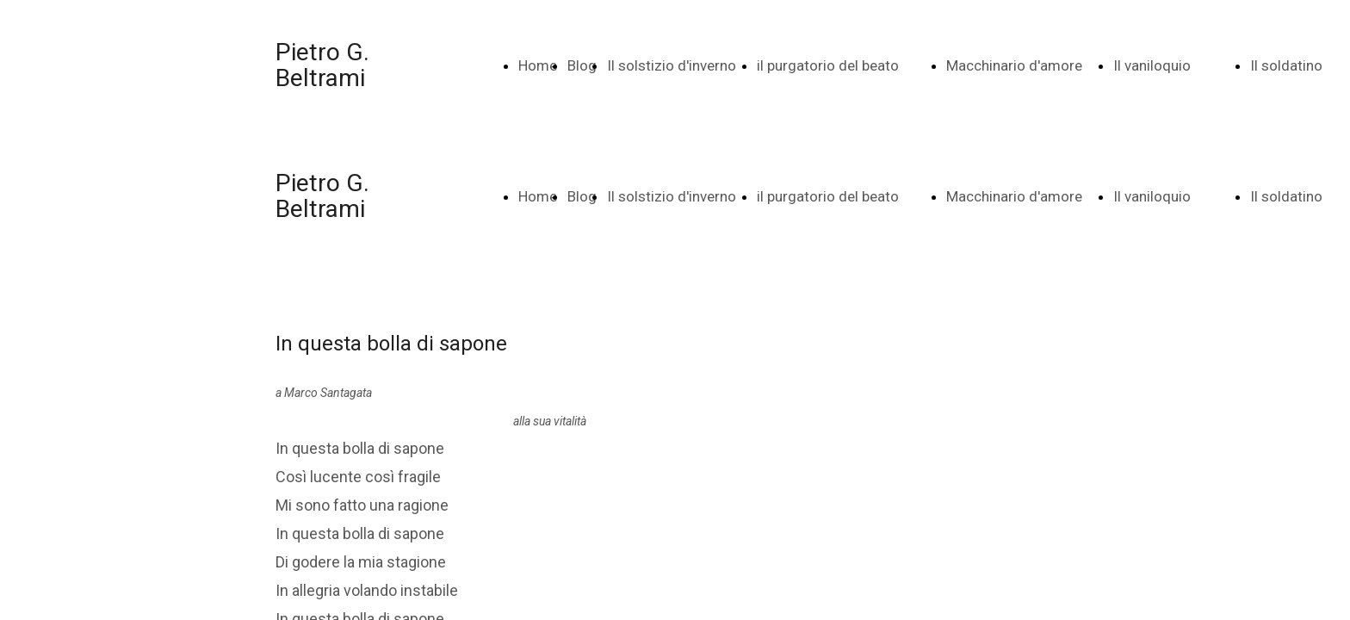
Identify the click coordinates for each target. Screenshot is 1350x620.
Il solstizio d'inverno (671, 65)
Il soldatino (1286, 65)
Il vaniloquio (1152, 65)
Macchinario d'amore (1014, 65)
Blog (582, 65)
